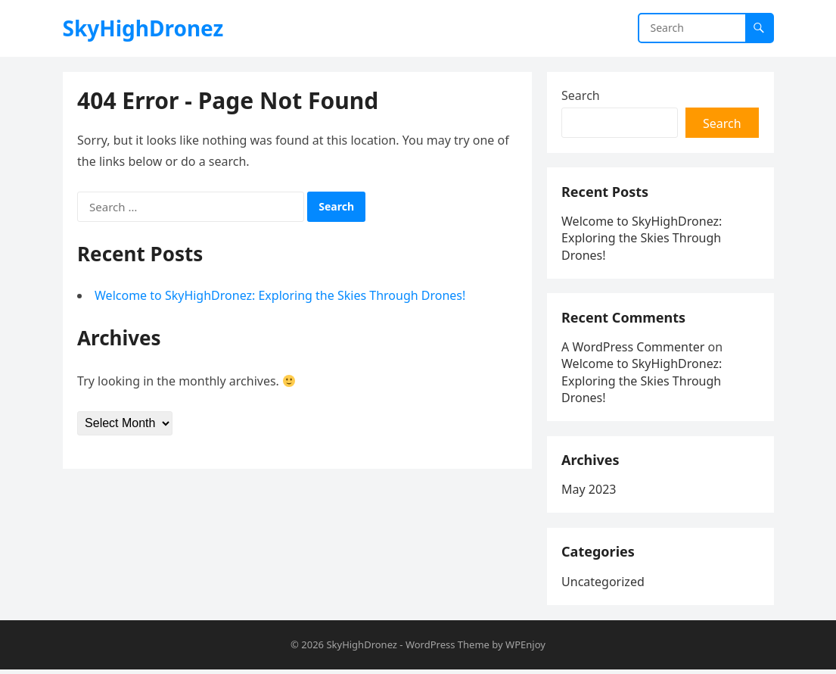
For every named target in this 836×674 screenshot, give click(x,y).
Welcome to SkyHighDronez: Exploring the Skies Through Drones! (280, 296)
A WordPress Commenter (633, 349)
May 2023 (589, 493)
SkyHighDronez (143, 28)
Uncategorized (603, 585)
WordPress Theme (447, 649)
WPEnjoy (525, 649)
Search (581, 95)
